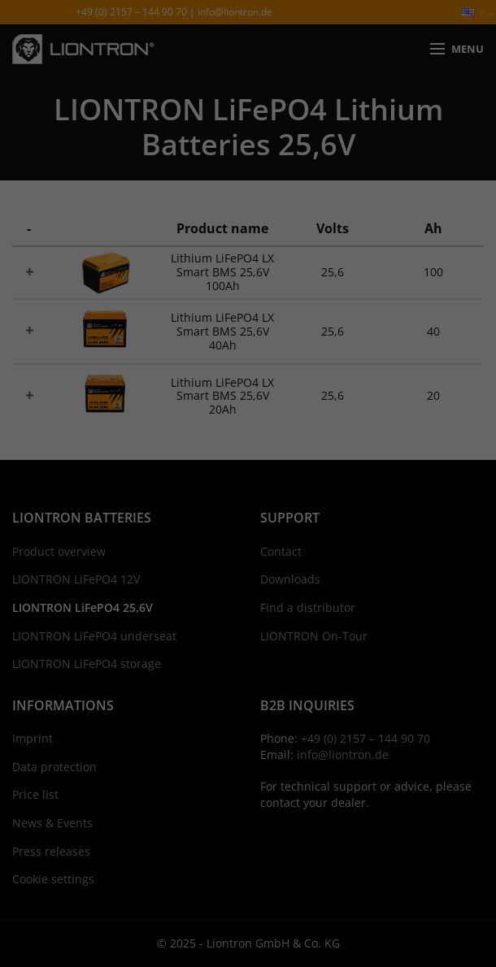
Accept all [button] (248, 560)
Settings (419, 466)
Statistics (226, 503)
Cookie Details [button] (191, 691)
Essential (99, 503)
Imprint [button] (321, 691)
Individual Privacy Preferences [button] (248, 656)
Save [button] (248, 608)
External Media (369, 503)
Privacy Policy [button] (263, 691)
